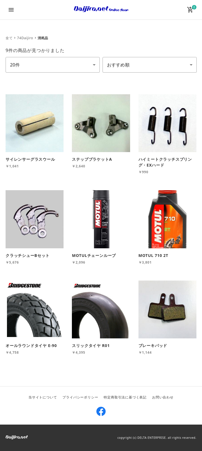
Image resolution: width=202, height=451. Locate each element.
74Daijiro (25, 38)
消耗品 (43, 38)
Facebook (101, 411)
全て (9, 38)
